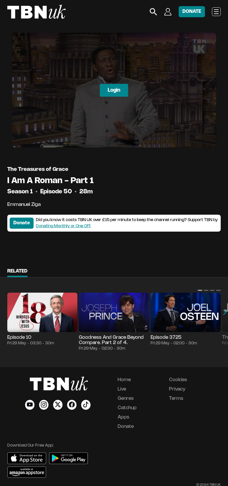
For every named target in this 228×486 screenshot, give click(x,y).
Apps (123, 417)
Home (124, 380)
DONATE (191, 11)
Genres (126, 398)
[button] (200, 290)
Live (122, 389)
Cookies (178, 380)
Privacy (177, 389)
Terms (176, 398)
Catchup (127, 408)
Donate (21, 223)
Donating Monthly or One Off (63, 226)
